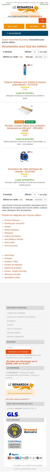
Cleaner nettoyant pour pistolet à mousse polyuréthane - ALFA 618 (25, 83)
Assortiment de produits (18, 40)
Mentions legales (13, 333)
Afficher (28, 52)
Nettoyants (8, 233)
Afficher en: (8, 57)
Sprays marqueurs (11, 230)
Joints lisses (9, 255)
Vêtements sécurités (12, 274)
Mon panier (34, 26)
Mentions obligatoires (15, 337)
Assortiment (15, 33)
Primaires (8, 258)
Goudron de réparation (13, 265)
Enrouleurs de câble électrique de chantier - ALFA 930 (25, 170)
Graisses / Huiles (11, 262)
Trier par (29, 57)
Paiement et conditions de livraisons (21, 317)
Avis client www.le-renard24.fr (17, 399)
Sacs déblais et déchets (13, 239)
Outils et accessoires (12, 236)
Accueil (5, 40)
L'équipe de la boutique (16, 313)
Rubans (7, 227)
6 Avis (25, 89)
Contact (10, 325)
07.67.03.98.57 (36, 16)
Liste (21, 57)
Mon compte (12, 26)
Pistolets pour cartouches (14, 223)
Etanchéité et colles (12, 277)
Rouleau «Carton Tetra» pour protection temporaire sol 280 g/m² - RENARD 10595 (25, 128)
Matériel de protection (13, 268)
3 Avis (25, 135)
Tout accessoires (11, 246)
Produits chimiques (11, 220)
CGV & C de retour (14, 329)
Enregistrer (11, 321)
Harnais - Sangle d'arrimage (15, 271)
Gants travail (9, 242)
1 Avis (25, 176)
